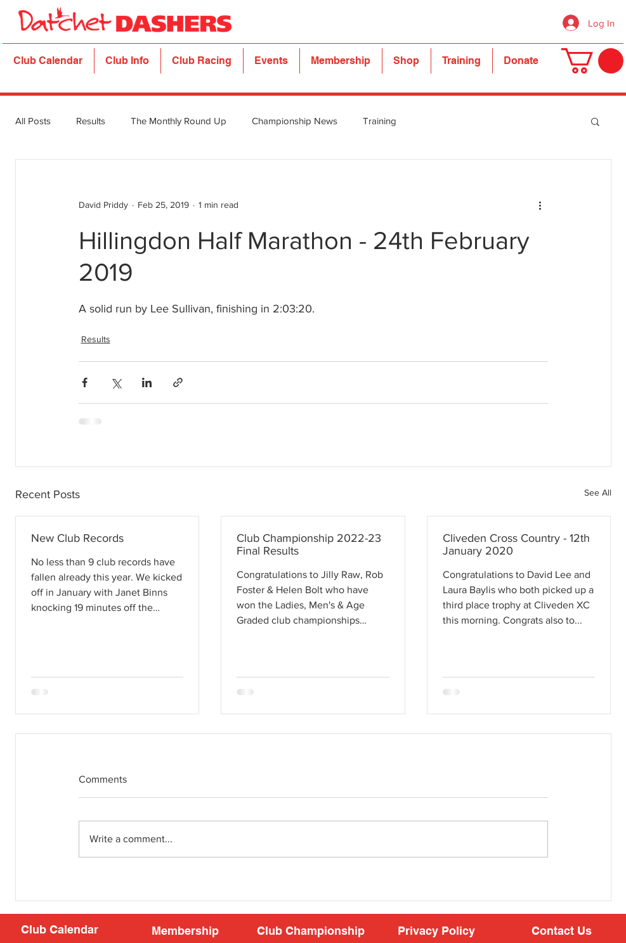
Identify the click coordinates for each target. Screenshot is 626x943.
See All (597, 492)
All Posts (33, 120)
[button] (127, 61)
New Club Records (77, 538)
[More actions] (540, 205)
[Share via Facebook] (85, 382)
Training (379, 120)
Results (90, 120)
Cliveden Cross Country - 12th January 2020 (516, 544)
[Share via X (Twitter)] (116, 382)
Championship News (294, 120)
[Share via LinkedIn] (147, 382)
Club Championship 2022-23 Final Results (309, 544)
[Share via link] (178, 382)
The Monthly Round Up (178, 120)
